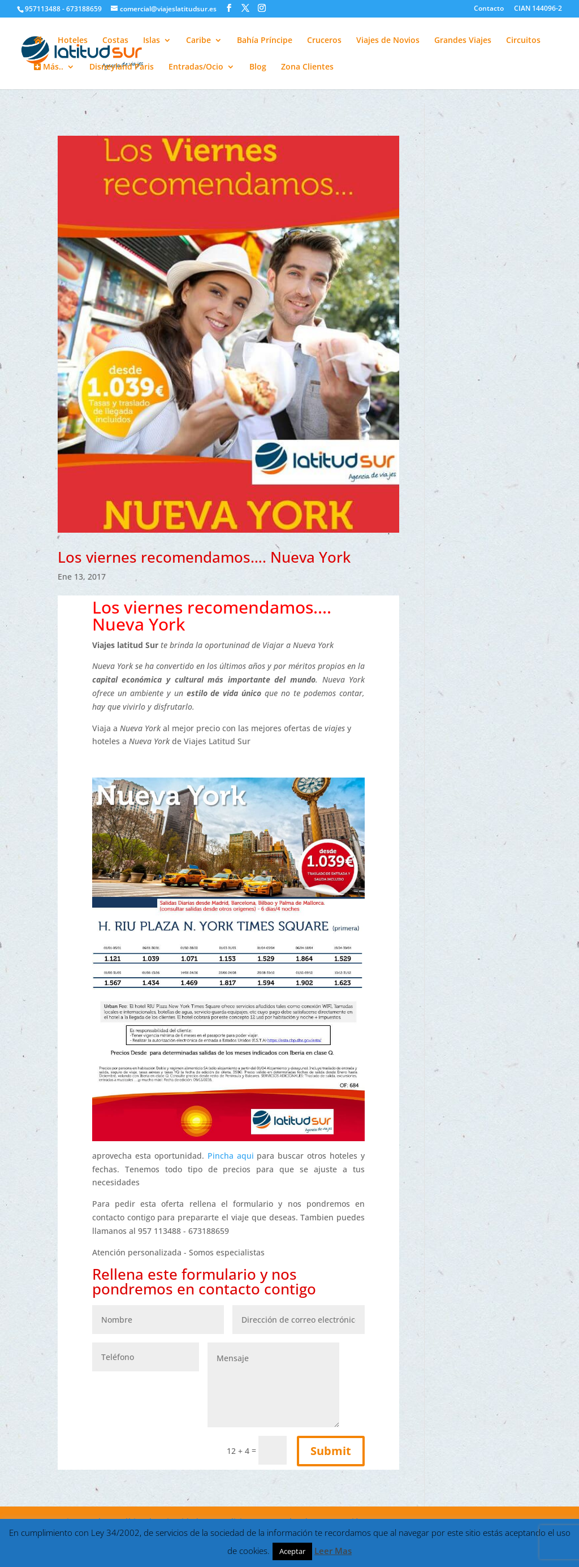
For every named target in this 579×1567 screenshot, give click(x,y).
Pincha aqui (232, 1155)
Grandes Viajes (462, 40)
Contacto (489, 9)
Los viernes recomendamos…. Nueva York (204, 557)
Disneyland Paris (121, 67)
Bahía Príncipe (264, 40)
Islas (151, 40)
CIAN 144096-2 (538, 9)
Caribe (198, 40)
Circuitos (523, 40)
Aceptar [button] (292, 1551)
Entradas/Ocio (195, 67)
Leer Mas (333, 1550)
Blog (257, 67)
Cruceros (324, 40)
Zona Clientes (307, 67)
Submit (330, 1450)
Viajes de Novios (388, 40)
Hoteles (73, 40)
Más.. (48, 67)
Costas (115, 40)
